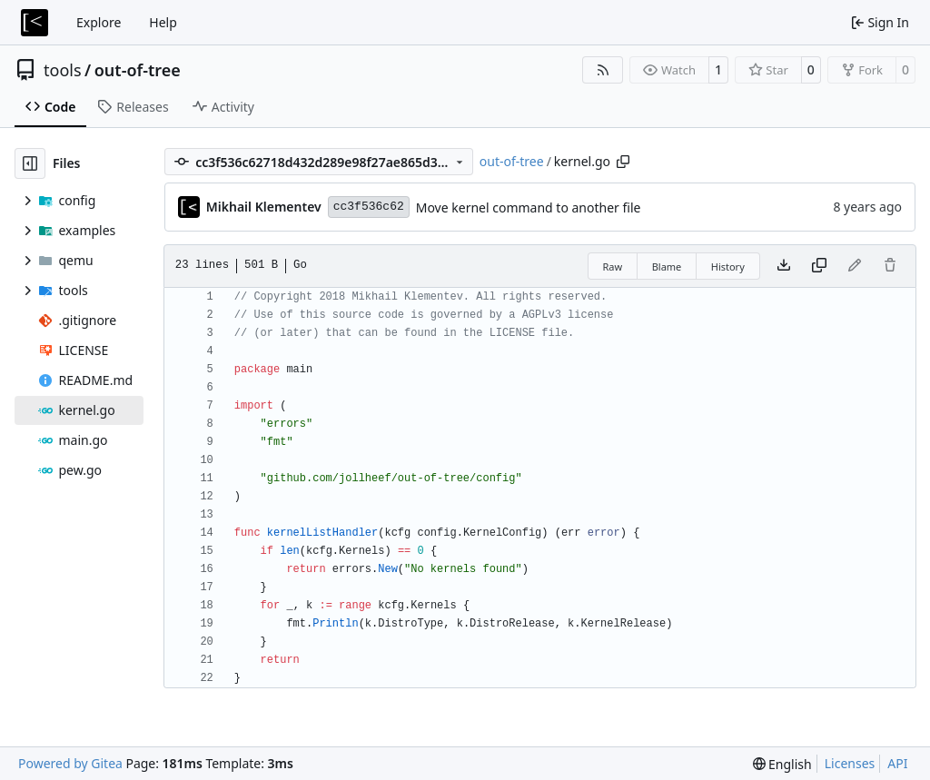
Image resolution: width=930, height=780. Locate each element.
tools (63, 70)
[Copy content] (819, 266)
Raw (613, 266)
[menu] (782, 764)
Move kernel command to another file (528, 207)
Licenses (850, 763)
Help (163, 22)
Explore (98, 22)
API (897, 763)
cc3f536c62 (368, 206)
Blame (667, 266)
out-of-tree (137, 70)
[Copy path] (623, 161)
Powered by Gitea (70, 763)
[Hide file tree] (30, 163)
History (728, 266)
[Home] (34, 22)
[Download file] (783, 266)
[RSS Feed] (603, 70)
